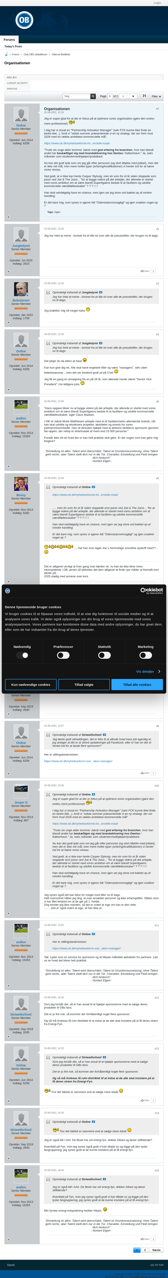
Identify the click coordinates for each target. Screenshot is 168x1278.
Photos (12, 88)
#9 (157, 726)
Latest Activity (17, 83)
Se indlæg (100, 292)
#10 (157, 785)
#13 (157, 1048)
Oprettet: (14, 140)
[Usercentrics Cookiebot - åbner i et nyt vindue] (144, 591)
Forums (9, 39)
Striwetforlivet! (21, 1014)
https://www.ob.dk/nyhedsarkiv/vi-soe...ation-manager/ (78, 761)
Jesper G (21, 802)
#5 (157, 401)
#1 (157, 108)
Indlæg (12, 77)
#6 (157, 478)
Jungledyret (21, 246)
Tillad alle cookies (137, 684)
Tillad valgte (84, 684)
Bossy (21, 495)
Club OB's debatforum (35, 54)
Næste (156, 1250)
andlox (21, 418)
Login (157, 2)
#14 (157, 1113)
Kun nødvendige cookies (30, 684)
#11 (157, 925)
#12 (157, 997)
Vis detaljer (145, 671)
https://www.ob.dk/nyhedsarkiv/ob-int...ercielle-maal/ (77, 143)
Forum (15, 54)
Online (21, 125)
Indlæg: (17, 143)
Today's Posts (13, 46)
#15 (157, 1170)
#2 (157, 229)
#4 (157, 334)
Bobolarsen (21, 300)
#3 (157, 283)
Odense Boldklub (61, 54)
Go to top (157, 1265)
